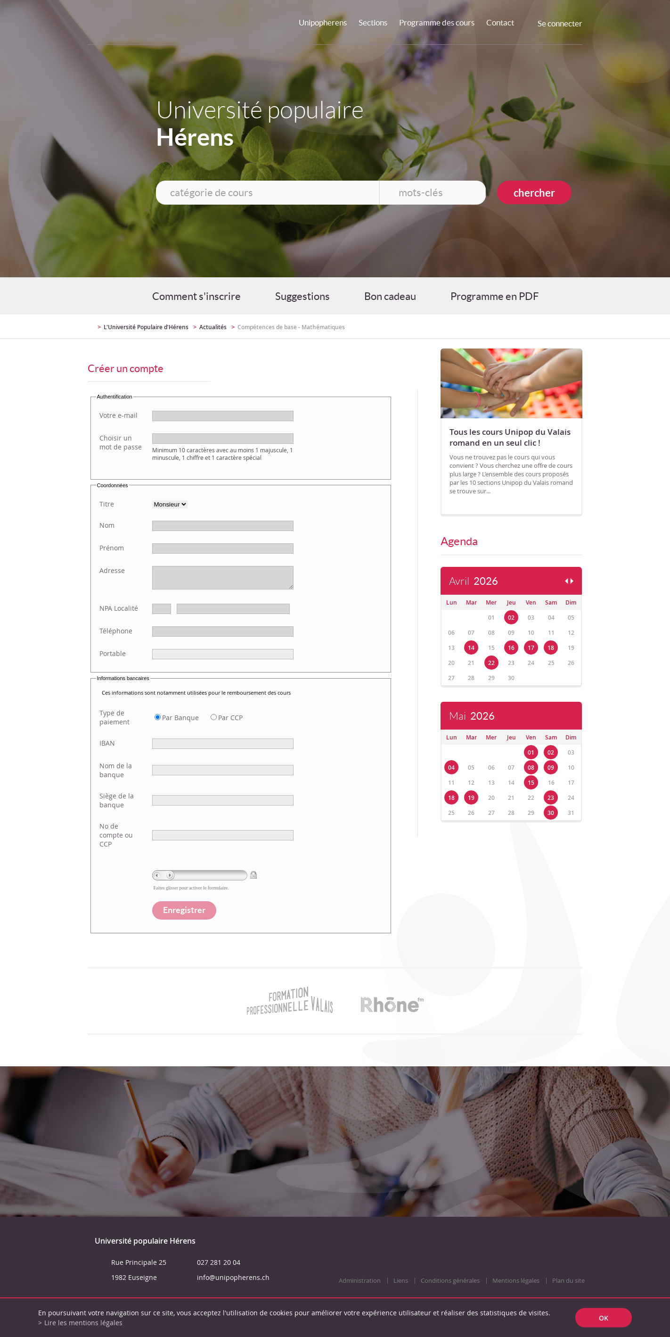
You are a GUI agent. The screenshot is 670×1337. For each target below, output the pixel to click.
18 (550, 648)
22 (491, 663)
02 (511, 618)
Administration (360, 1281)
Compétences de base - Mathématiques (291, 327)
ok (603, 1317)
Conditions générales (450, 1281)
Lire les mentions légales (83, 1322)
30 (550, 813)
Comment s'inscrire (196, 296)
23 (550, 798)
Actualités (213, 327)
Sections (373, 22)
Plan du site (568, 1281)
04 (451, 768)
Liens (400, 1281)
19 (471, 798)
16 (511, 648)
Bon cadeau (390, 296)
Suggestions (302, 296)
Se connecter (560, 23)
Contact (500, 22)
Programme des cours (436, 22)
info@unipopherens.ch (233, 1277)
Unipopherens (323, 22)
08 (531, 768)
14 (471, 648)
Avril (473, 581)
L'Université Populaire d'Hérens (146, 327)
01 (531, 752)
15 (531, 783)
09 (550, 768)
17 (531, 648)
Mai (472, 716)
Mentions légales (515, 1281)
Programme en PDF (494, 296)
